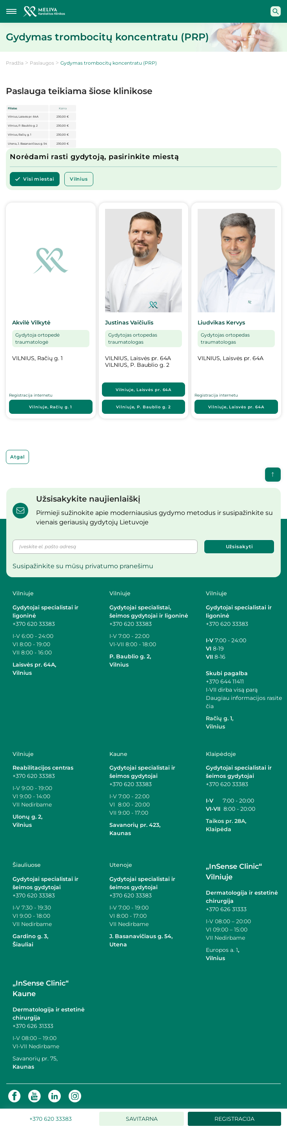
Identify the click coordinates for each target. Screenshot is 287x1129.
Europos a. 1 (222, 949)
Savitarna (142, 1118)
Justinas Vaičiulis (129, 322)
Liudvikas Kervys (221, 322)
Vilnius (79, 179)
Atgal (17, 457)
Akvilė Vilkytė (31, 322)
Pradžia (15, 63)
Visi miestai (38, 179)
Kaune (118, 753)
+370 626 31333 (226, 909)
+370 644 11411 (225, 681)
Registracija (234, 1118)
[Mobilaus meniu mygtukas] (11, 11)
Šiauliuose (27, 864)
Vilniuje (50, 407)
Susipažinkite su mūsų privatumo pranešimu (83, 566)
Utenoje (120, 864)
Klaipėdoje (221, 753)
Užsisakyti (239, 546)
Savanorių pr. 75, (36, 1058)
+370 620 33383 (34, 623)
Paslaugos (42, 63)
